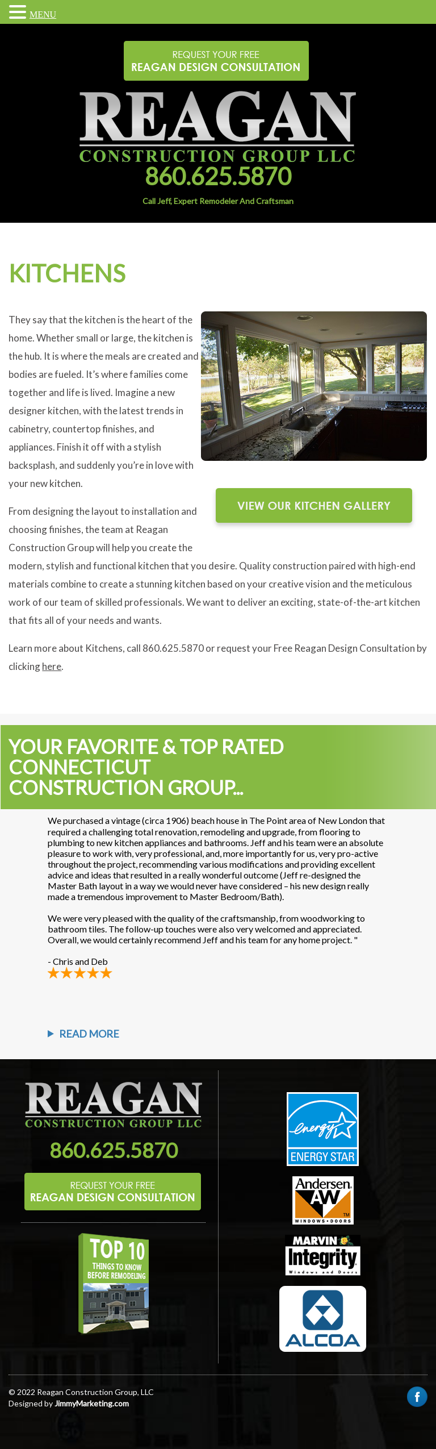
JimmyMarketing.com (91, 1403)
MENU (43, 14)
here (51, 666)
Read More (89, 1033)
